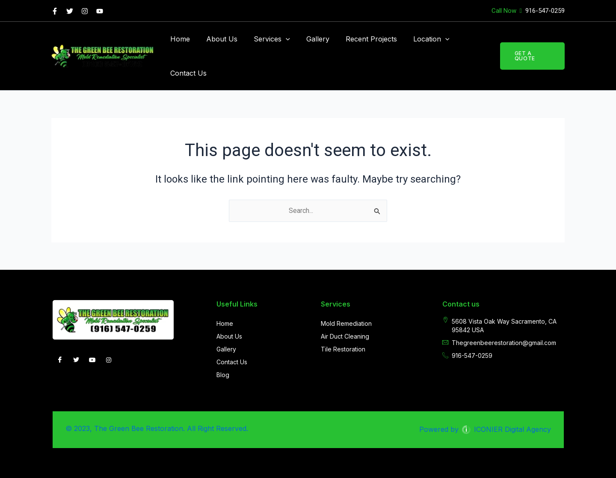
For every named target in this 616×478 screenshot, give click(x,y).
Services (265, 39)
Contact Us (187, 73)
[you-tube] (92, 360)
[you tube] (99, 11)
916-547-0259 (544, 11)
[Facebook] (54, 11)
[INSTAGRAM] (108, 360)
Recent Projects (359, 39)
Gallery (308, 39)
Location (417, 39)
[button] (531, 56)
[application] (279, 39)
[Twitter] (69, 11)
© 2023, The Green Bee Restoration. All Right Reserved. (156, 428)
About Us (218, 39)
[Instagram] (84, 11)
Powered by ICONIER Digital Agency (485, 429)
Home (179, 39)
